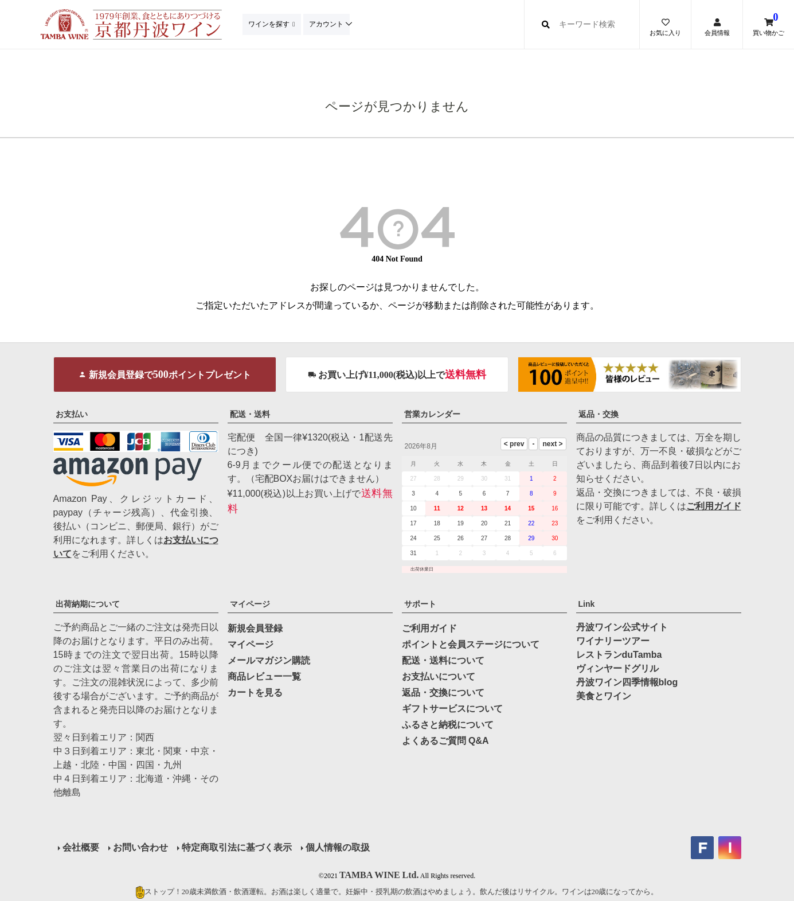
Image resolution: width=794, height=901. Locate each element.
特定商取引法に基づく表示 (237, 847)
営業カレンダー (432, 414)
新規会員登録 (255, 628)
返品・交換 (598, 414)
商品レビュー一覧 (264, 676)
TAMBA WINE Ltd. (379, 875)
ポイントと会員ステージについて (470, 644)
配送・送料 (250, 414)
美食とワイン (603, 696)
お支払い (72, 414)
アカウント (329, 24)
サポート (420, 604)
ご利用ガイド (713, 506)
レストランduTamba (619, 655)
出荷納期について (88, 604)
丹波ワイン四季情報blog (627, 682)
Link (586, 604)
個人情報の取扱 (338, 847)
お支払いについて (438, 676)
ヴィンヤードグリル (617, 668)
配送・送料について (443, 660)
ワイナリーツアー (613, 641)
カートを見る (255, 692)
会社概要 (80, 847)
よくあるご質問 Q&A (445, 741)
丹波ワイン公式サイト (622, 627)
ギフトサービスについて (452, 708)
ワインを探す (270, 24)
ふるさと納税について (448, 725)
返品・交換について (443, 692)
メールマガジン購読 (269, 660)
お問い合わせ (140, 847)
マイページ (250, 604)
